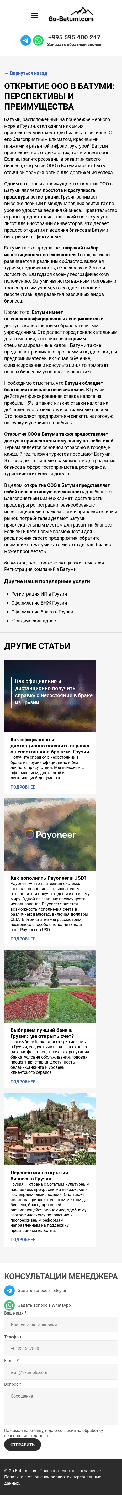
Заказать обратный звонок (74, 44)
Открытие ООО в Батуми (31, 434)
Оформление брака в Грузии (42, 611)
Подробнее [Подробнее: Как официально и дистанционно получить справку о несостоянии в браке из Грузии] (22, 787)
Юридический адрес (33, 620)
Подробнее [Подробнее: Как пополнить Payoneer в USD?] (22, 939)
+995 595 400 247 (74, 37)
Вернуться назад (25, 73)
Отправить (22, 1444)
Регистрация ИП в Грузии (39, 594)
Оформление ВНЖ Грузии (39, 603)
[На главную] (71, 14)
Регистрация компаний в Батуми (40, 569)
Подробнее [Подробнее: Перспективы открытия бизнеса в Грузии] (22, 1239)
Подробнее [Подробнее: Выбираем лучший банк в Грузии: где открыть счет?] (22, 1081)
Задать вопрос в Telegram (36, 1290)
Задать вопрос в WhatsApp (37, 1305)
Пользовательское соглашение (70, 1470)
